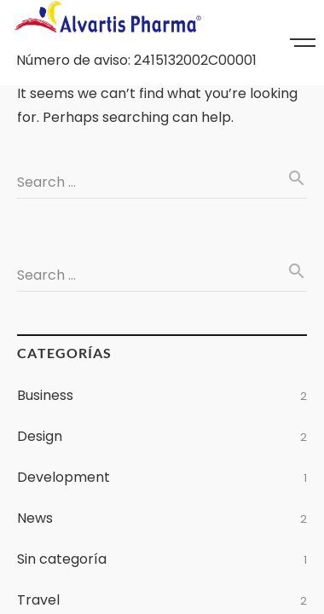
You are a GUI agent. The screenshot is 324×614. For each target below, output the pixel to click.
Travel (38, 600)
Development (63, 477)
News (35, 518)
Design (39, 436)
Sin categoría (62, 559)
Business (45, 395)
